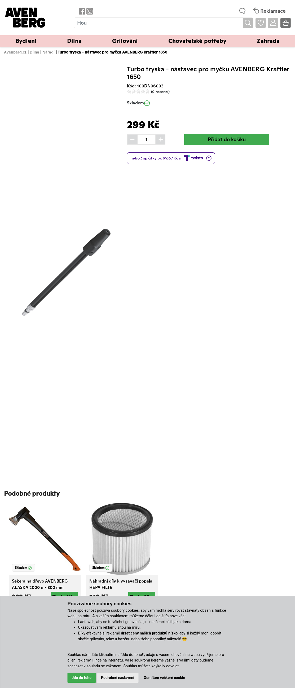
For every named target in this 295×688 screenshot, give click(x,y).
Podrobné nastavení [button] (117, 678)
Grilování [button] (125, 41)
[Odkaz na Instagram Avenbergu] (89, 11)
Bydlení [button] (26, 41)
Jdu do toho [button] (82, 678)
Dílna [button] (74, 41)
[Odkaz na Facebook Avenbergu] (81, 11)
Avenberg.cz (15, 52)
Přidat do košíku (227, 139)
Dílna (34, 52)
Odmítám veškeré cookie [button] (164, 678)
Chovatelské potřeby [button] (197, 41)
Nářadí (48, 52)
